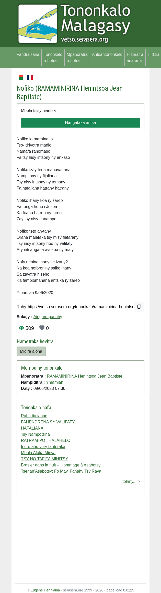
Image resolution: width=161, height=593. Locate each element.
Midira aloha (31, 351)
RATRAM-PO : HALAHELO (46, 440)
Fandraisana (28, 54)
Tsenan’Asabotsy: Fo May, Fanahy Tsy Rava (61, 471)
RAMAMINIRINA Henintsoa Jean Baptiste (84, 376)
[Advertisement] (80, 539)
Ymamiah (54, 382)
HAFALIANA (32, 428)
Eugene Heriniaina (45, 590)
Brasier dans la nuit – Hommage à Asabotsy (60, 465)
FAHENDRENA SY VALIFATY (48, 422)
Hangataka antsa (80, 122)
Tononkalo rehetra (53, 57)
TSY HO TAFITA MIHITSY (44, 459)
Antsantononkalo (107, 54)
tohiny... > (131, 481)
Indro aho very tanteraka (43, 446)
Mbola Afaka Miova (38, 453)
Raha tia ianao (34, 416)
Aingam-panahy (47, 317)
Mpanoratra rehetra (77, 57)
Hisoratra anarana (135, 57)
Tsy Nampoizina (35, 434)
